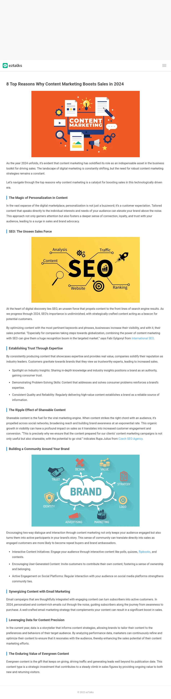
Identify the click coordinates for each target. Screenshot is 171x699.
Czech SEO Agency (130, 438)
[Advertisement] (85, 30)
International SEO (143, 338)
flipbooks (145, 552)
